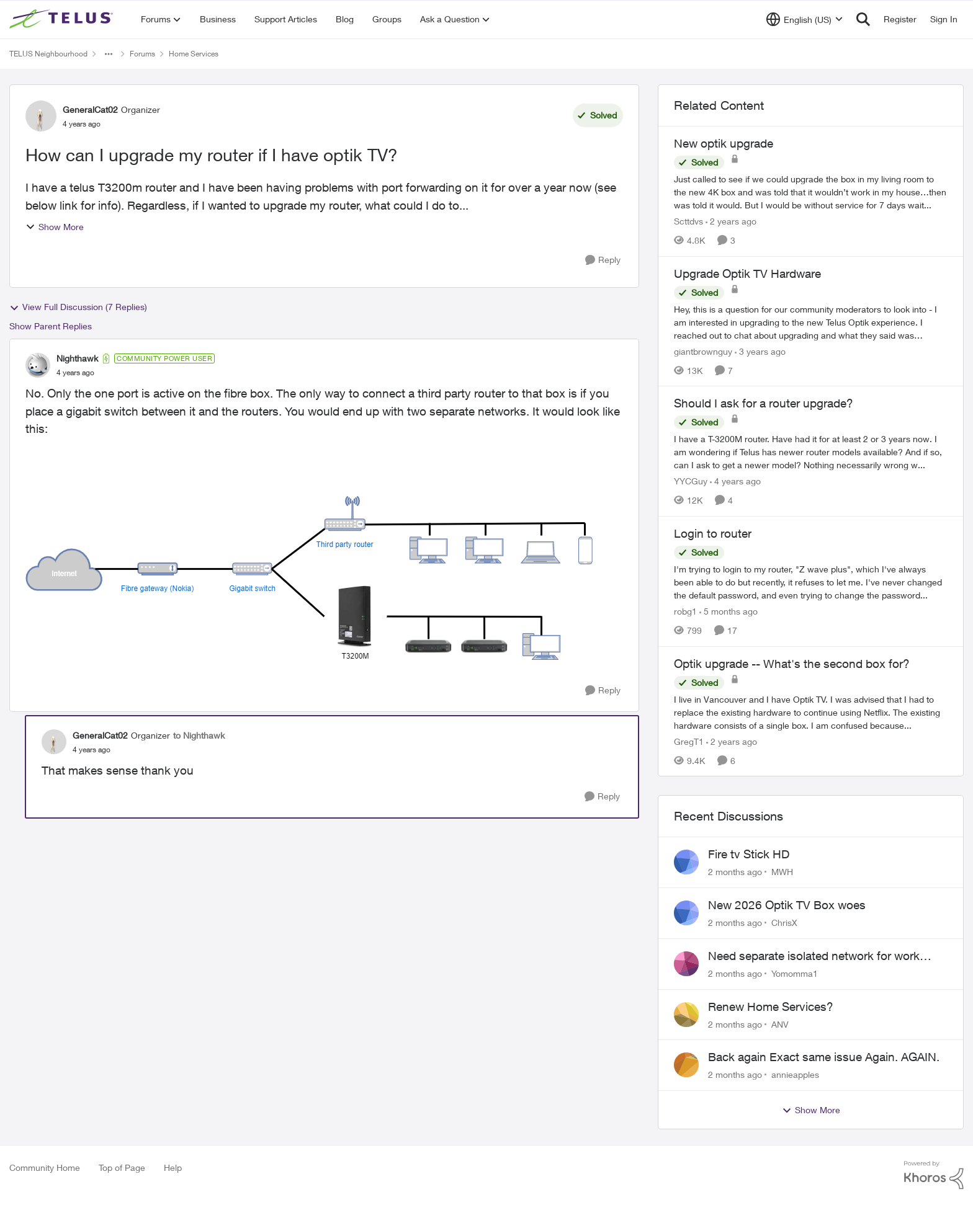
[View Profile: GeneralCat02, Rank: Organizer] (40, 115)
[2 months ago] (735, 871)
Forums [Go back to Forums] (142, 53)
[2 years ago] (731, 221)
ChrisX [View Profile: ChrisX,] (784, 922)
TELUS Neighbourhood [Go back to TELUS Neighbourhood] (48, 53)
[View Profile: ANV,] (686, 1014)
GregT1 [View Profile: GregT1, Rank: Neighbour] (689, 741)
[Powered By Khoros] (934, 1175)
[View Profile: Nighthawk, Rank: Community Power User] (37, 365)
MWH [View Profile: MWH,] (782, 871)
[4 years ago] (735, 480)
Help (173, 1167)
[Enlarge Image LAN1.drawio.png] (309, 578)
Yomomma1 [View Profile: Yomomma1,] (794, 973)
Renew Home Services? (770, 1006)
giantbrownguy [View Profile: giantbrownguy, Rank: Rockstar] (703, 350)
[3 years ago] (760, 350)
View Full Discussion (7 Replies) (78, 307)
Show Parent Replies (50, 326)
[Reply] (603, 260)
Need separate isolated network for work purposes (814, 956)
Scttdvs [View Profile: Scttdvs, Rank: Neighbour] (688, 221)
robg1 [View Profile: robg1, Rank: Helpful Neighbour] (685, 611)
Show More (54, 226)
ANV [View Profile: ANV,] (780, 1023)
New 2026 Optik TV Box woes (787, 905)
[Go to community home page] (62, 19)
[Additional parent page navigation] (108, 54)
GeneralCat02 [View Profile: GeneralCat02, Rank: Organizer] (90, 109)
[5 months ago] (728, 611)
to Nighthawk (199, 735)
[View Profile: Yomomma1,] (686, 963)
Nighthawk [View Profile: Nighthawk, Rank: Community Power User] (77, 358)
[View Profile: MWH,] (686, 862)
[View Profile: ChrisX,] (686, 912)
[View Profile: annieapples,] (686, 1064)
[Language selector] (804, 19)
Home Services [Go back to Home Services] (193, 53)
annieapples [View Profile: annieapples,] (795, 1074)
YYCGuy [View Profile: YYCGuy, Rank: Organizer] (690, 481)
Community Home (44, 1167)
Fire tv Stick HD (748, 854)
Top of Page (122, 1167)
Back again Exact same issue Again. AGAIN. (823, 1057)
